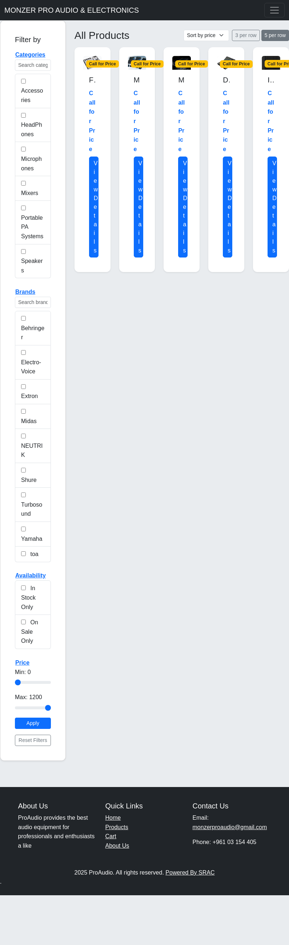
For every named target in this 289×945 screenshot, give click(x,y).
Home (113, 818)
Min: (23, 672)
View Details (96, 207)
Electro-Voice (31, 362)
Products (116, 827)
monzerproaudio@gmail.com (230, 827)
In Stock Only (28, 597)
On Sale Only (29, 631)
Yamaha (31, 534)
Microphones (31, 159)
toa (30, 554)
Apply (33, 723)
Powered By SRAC (189, 872)
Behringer (32, 328)
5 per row (275, 35)
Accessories (32, 91)
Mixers (29, 188)
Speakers (32, 261)
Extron (29, 392)
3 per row (245, 35)
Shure (29, 475)
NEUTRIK (32, 446)
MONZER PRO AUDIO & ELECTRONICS (71, 10)
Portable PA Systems (32, 222)
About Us (117, 846)
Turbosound (31, 504)
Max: (28, 697)
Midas (29, 416)
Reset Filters (33, 740)
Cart (110, 836)
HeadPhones (31, 125)
